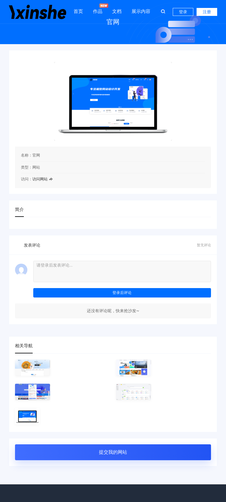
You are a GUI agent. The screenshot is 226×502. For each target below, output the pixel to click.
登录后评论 (122, 292)
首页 (78, 11)
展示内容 (141, 11)
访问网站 (42, 179)
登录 (183, 11)
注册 (207, 11)
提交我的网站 (113, 452)
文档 (117, 11)
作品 (97, 9)
